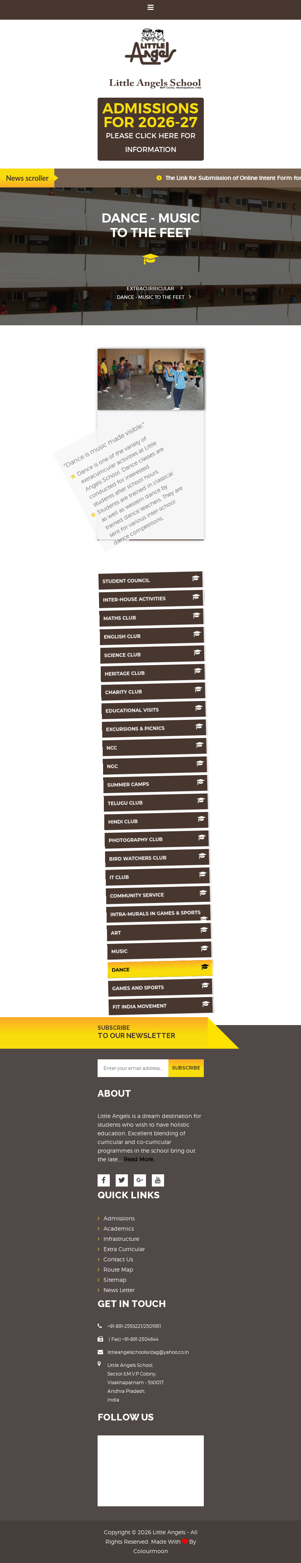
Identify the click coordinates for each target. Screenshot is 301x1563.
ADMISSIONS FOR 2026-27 (151, 128)
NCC (135, 746)
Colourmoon (150, 1551)
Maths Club (145, 617)
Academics (118, 1228)
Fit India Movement (113, 1004)
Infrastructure (121, 1238)
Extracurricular (150, 288)
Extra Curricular (124, 1249)
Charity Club (139, 690)
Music (117, 949)
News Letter (119, 1290)
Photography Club (127, 838)
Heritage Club (141, 672)
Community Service (122, 893)
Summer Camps (132, 783)
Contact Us (118, 1259)
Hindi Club (128, 820)
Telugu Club (130, 801)
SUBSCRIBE (186, 1068)
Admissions (119, 1218)
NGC (133, 764)
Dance (116, 967)
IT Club (124, 875)
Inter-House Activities (147, 598)
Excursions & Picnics (136, 727)
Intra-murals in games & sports (120, 915)
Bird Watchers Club (125, 857)
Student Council (149, 580)
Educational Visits (138, 709)
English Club (144, 635)
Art (119, 930)
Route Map (118, 1269)
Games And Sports (115, 985)
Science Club (142, 653)
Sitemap (114, 1279)
